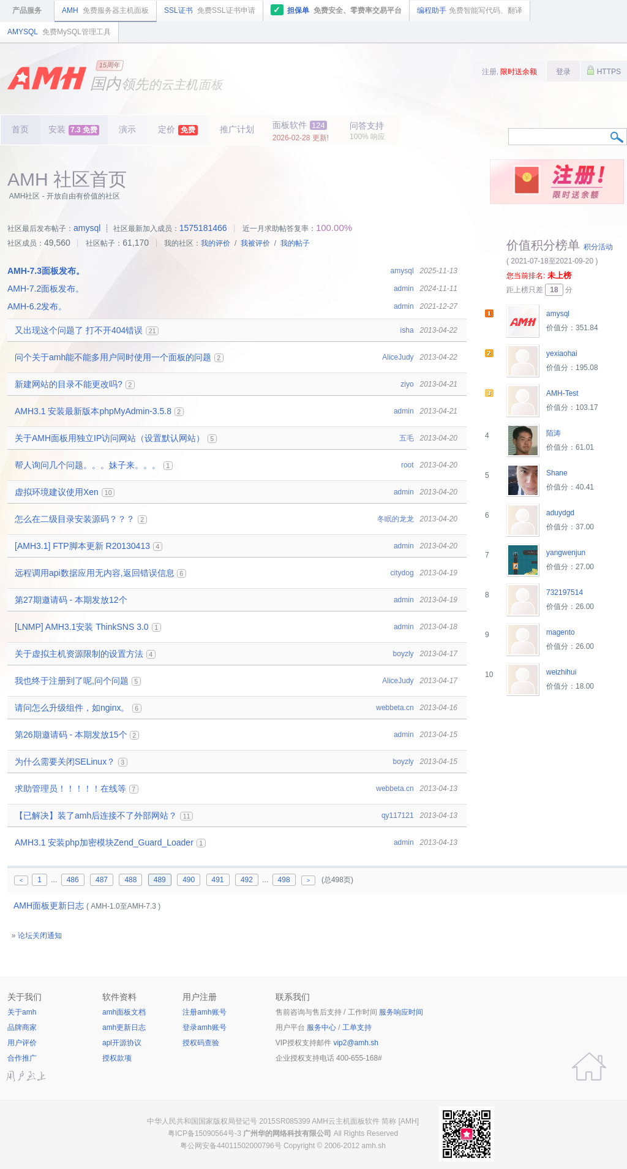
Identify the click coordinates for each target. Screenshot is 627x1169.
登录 (563, 71)
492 (247, 880)
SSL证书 (209, 10)
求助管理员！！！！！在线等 (70, 788)
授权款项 (117, 1058)
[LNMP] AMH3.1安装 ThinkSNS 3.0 (82, 627)
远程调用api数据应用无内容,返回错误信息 (95, 573)
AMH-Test (562, 393)
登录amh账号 (204, 1027)
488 (130, 880)
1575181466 (203, 228)
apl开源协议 (121, 1042)
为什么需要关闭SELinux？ (65, 761)
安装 (73, 129)
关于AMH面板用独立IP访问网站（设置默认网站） (110, 438)
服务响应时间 (401, 1012)
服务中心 (321, 1027)
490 (188, 880)
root (407, 465)
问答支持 (367, 131)
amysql (86, 228)
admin (404, 288)
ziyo (406, 384)
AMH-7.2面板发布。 (45, 288)
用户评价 (22, 1042)
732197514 (564, 592)
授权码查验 (200, 1042)
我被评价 (255, 243)
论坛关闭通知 (40, 935)
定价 (178, 129)
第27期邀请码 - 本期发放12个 (71, 600)
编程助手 (469, 10)
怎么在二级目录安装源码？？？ (75, 519)
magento (560, 632)
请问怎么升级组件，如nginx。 (72, 708)
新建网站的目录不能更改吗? (68, 384)
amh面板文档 (124, 1012)
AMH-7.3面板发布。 (45, 271)
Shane (557, 473)
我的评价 (215, 243)
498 (284, 880)
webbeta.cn (394, 707)
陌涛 (553, 433)
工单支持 (357, 1027)
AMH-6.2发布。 (37, 306)
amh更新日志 (124, 1027)
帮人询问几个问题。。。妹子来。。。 (87, 465)
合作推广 (22, 1058)
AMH (105, 10)
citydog (402, 573)
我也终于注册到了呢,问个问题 (72, 681)
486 (73, 880)
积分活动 (598, 247)
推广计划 (237, 129)
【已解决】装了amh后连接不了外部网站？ (96, 815)
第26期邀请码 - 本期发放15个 (71, 735)
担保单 (336, 9)
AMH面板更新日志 (48, 905)
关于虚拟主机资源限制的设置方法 (79, 654)
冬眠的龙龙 (395, 519)
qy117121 (397, 815)
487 (102, 880)
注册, (510, 71)
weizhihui (561, 672)
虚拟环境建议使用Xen (57, 492)
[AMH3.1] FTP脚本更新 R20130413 (82, 546)
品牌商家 (22, 1027)
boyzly (403, 653)
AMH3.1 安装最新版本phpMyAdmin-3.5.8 (93, 411)
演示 (127, 129)
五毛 (406, 438)
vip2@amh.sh (355, 1042)
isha (407, 330)
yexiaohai (561, 353)
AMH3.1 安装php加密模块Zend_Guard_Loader (104, 842)
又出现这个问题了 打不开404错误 (79, 330)
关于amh (21, 1012)
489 (160, 880)
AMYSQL (59, 32)
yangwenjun (565, 552)
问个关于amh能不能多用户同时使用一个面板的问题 (113, 357)
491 (218, 880)
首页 (20, 129)
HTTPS (604, 70)
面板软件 (300, 131)
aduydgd (560, 513)
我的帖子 (295, 243)
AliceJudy (397, 357)
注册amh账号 (204, 1012)
